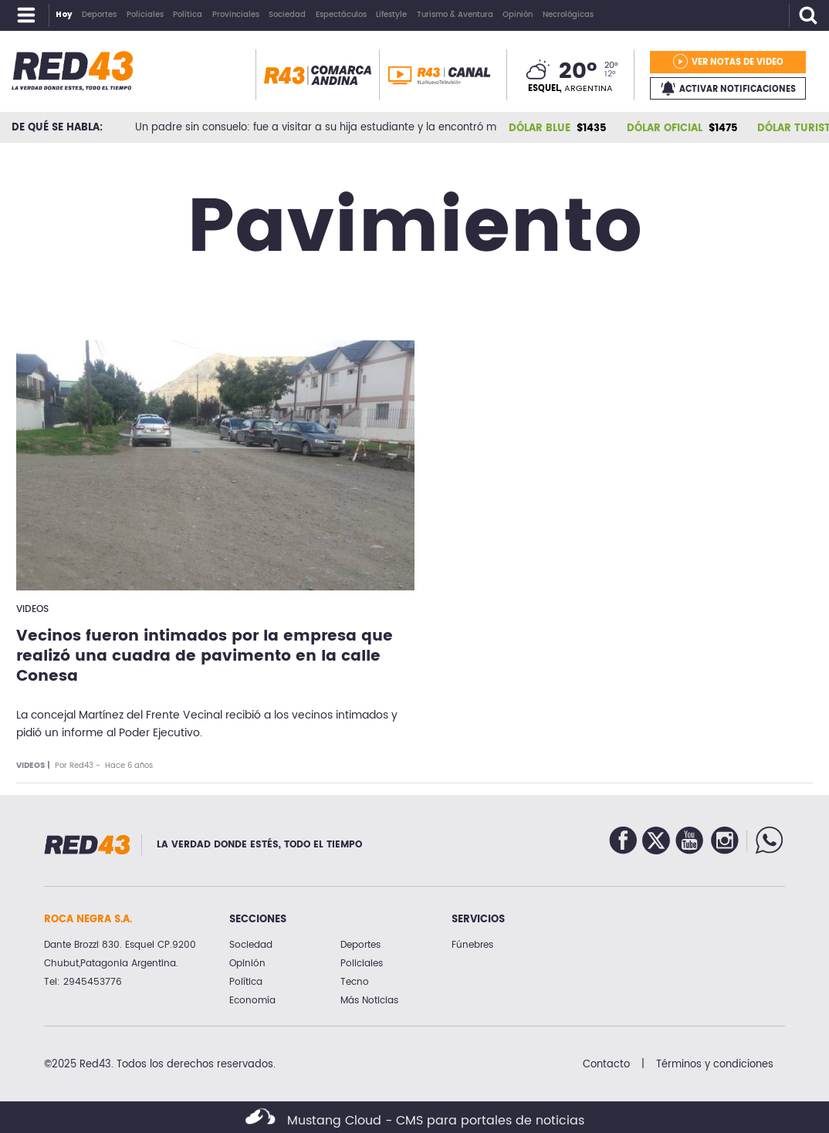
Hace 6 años (129, 765)
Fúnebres (472, 945)
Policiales (361, 963)
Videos (32, 609)
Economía (252, 1000)
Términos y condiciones (714, 1064)
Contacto (606, 1064)
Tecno (354, 982)
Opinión (247, 963)
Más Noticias (369, 1000)
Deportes (360, 945)
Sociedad (250, 945)
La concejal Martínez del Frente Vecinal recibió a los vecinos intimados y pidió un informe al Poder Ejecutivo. (207, 724)
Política (245, 982)
